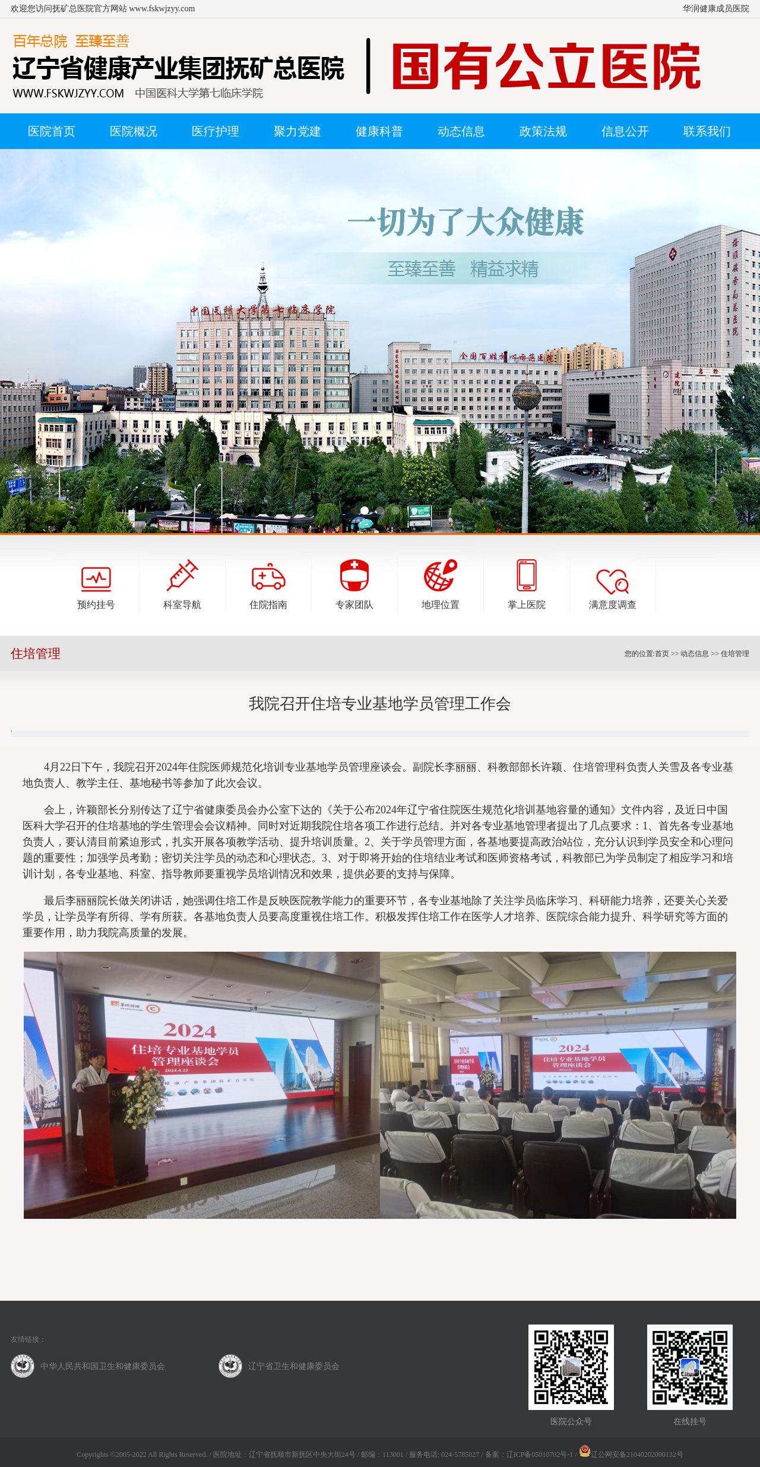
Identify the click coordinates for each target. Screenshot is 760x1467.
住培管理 (735, 653)
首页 (662, 653)
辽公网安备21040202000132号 (631, 1454)
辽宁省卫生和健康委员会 (294, 1366)
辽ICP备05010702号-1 (540, 1454)
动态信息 (694, 653)
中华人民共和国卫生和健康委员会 (102, 1366)
